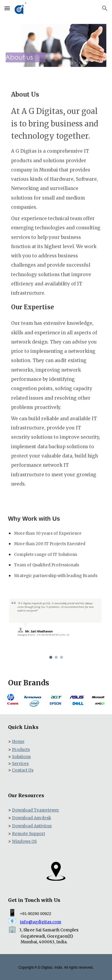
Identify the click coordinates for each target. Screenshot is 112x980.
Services (20, 763)
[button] (7, 8)
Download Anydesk (31, 817)
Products (21, 749)
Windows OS (24, 841)
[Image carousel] (56, 628)
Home (18, 741)
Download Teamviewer (35, 810)
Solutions (21, 756)
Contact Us (22, 770)
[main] (56, 287)
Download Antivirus (32, 825)
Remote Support (28, 833)
